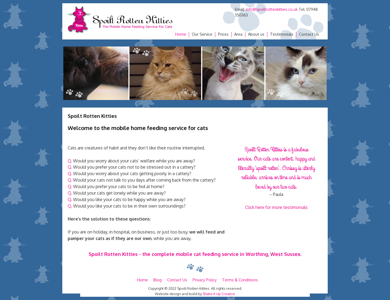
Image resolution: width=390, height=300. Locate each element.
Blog (157, 279)
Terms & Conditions (240, 279)
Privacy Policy (205, 279)
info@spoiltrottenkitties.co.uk (272, 9)
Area (238, 34)
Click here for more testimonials (276, 207)
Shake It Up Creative (219, 294)
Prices (223, 34)
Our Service (202, 34)
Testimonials (281, 34)
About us (256, 34)
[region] (195, 73)
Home (180, 34)
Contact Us (309, 34)
